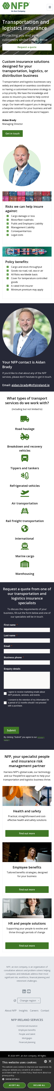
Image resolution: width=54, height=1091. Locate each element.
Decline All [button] (39, 1085)
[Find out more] (27, 833)
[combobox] (45, 1061)
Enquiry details (12, 669)
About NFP (11, 1010)
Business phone (13, 657)
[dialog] (27, 1074)
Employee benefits (27, 1030)
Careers (34, 1010)
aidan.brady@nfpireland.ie (31, 385)
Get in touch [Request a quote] (12, 133)
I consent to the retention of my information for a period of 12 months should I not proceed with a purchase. (28, 703)
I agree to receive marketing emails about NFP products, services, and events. (26, 693)
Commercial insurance (27, 1026)
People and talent (27, 1034)
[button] (27, 1079)
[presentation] (26, 718)
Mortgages (27, 1038)
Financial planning (27, 1042)
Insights (23, 1010)
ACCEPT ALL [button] (14, 1085)
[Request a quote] (27, 47)
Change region (28, 1000)
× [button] (50, 1061)
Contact (45, 1010)
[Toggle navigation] (50, 7)
